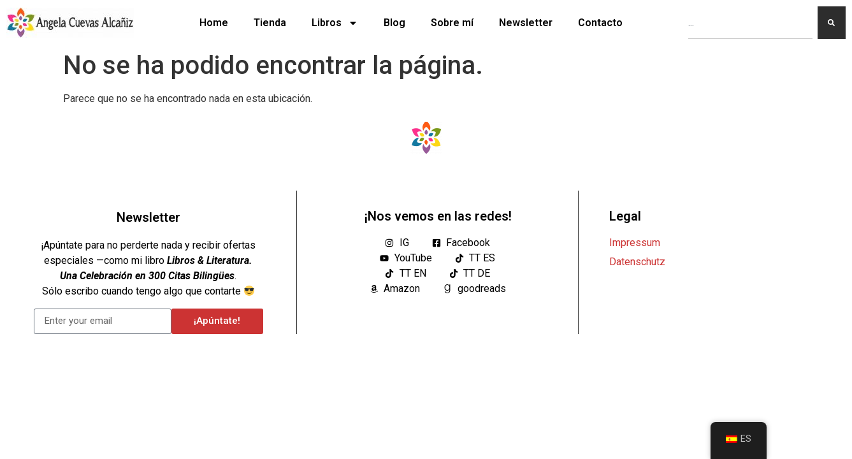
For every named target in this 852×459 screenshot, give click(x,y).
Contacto (600, 23)
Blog (394, 23)
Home (213, 23)
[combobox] (750, 22)
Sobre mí (452, 23)
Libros (335, 22)
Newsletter (525, 23)
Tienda (270, 23)
